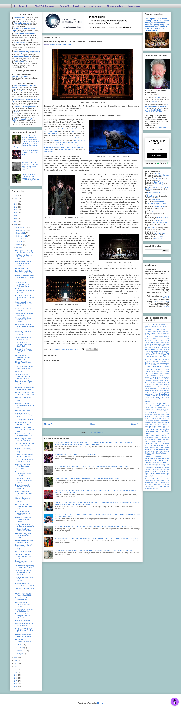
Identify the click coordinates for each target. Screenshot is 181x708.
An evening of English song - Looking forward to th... (24, 567)
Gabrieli (147, 390)
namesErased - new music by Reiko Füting (24, 541)
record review (158, 446)
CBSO (165, 356)
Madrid (146, 412)
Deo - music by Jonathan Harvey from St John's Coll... (23, 351)
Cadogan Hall (164, 355)
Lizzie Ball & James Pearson (156, 203)
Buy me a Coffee (160, 127)
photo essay (157, 439)
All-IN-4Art (156, 328)
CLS (151, 365)
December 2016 (21, 227)
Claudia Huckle (49, 147)
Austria (163, 329)
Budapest (166, 346)
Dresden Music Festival (159, 377)
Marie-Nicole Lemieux (75, 147)
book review (164, 340)
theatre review (150, 473)
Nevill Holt (166, 418)
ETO (163, 382)
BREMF (147, 342)
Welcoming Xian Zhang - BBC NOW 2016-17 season (23, 320)
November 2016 (21, 230)
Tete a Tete (163, 468)
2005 (16, 687)
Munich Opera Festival (151, 414)
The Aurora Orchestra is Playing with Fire (23, 338)
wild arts (161, 484)
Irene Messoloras (160, 173)
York (150, 488)
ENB (156, 380)
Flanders (152, 388)
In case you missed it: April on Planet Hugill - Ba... (24, 562)
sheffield (147, 456)
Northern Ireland (150, 426)
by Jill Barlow (158, 351)
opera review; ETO (156, 434)
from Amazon (156, 275)
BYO (152, 355)
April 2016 (19, 645)
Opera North (149, 432)
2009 (16, 675)
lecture (152, 405)
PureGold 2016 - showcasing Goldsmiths (24, 640)
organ (164, 434)
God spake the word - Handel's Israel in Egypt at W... (24, 415)
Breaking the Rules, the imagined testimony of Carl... (23, 399)
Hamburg (147, 400)
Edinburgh (153, 379)
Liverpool (157, 409)
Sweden (158, 466)
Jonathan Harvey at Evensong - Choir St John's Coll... (23, 344)
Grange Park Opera (153, 396)
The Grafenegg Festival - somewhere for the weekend (23, 572)
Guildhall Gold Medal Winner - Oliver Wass (23, 530)
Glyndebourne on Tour (151, 394)
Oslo (168, 434)
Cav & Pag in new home (23, 552)
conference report (150, 371)
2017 (16, 222)
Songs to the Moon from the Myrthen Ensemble (24, 444)
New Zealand (161, 420)
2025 (16, 198)
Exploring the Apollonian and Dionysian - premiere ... (24, 326)
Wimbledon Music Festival (153, 486)
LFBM (164, 407)
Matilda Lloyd (158, 238)
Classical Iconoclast (166, 297)
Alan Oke (71, 143)
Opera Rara (159, 432)
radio (160, 444)
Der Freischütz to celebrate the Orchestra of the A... (24, 251)
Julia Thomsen (159, 182)
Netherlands (158, 418)
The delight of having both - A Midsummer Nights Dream (24, 579)
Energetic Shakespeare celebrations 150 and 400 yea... (24, 429)
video (167, 477)
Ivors (168, 402)
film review (163, 387)
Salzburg (147, 453)
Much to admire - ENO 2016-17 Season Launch (24, 584)
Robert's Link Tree (22, 6)
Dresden (147, 377)
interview (148, 402)
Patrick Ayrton (158, 221)
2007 (16, 681)
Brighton (153, 342)
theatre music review (163, 471)
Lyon (168, 411)
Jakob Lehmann (159, 233)
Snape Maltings (150, 458)
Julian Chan (156, 200)
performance (165, 438)
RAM (164, 444)
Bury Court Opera (150, 347)
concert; (167, 369)
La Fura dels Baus (51, 131)
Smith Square (165, 456)
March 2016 (20, 648)
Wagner (147, 479)
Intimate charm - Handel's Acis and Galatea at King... (23, 547)
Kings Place (161, 404)
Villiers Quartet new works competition (24, 314)
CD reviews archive (115, 6)
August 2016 (20, 239)
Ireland (155, 402)
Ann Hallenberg (162, 217)
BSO (162, 346)
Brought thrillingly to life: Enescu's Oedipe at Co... (24, 272)
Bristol (158, 342)
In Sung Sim (76, 145)
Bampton (147, 333)
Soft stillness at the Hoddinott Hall (21, 599)
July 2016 (19, 242)
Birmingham (149, 340)
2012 (16, 666)
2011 (16, 669)
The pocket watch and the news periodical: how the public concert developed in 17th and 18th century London (94, 550)
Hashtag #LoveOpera (22, 620)
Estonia (159, 382)
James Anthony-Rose (154, 212)
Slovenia (158, 456)
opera (167, 428)
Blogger (100, 703)
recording (166, 446)
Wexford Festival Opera (162, 482)
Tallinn (147, 467)
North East (148, 424)
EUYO (146, 384)
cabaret (157, 355)
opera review (66, 44)
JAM (146, 404)
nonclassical (161, 422)
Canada (154, 356)
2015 (16, 657)
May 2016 (19, 248)
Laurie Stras (151, 228)
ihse (168, 400)
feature (161, 384)
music (163, 414)
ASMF (158, 329)
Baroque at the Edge (163, 333)
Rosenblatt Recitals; (151, 449)
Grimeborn (165, 396)
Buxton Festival (161, 347)
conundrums (159, 371)
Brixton (152, 346)
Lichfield (147, 409)
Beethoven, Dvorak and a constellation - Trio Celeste (23, 519)
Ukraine (164, 475)
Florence (157, 388)
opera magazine (164, 430)
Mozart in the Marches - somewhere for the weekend (23, 513)
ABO (146, 326)
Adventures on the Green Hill (159, 326)
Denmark (160, 375)
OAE (150, 428)
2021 (16, 210)
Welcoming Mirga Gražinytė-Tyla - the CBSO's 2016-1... (22, 357)
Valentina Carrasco (75, 129)
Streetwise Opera (164, 464)
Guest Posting (155, 398)
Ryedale (147, 451)
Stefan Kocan (61, 147)
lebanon (147, 405)
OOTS (163, 428)
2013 (16, 663)
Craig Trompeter (152, 196)
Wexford (151, 482)
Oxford (147, 436)
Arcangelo (148, 329)
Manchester (153, 413)
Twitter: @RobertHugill (69, 6)
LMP (162, 409)
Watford (167, 479)
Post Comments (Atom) (97, 432)
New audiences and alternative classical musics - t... (22, 487)
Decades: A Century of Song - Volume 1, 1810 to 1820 (24, 393)
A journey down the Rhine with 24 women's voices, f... (24, 630)
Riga (160, 447)
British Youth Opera (151, 344)
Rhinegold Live (153, 447)
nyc (164, 426)
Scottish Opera (156, 455)
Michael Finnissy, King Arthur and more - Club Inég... (24, 450)
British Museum (165, 342)
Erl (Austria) (152, 382)
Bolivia (156, 340)
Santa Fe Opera (161, 453)
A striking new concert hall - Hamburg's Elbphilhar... (24, 455)
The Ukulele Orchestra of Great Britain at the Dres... (23, 257)
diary (167, 375)
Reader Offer (149, 446)
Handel (156, 400)
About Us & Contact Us (44, 6)
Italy (165, 402)
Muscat (159, 414)
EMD (153, 380)
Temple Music (153, 468)
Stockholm (148, 464)
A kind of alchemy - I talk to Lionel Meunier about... (24, 368)
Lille (152, 409)
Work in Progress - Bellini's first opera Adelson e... (24, 439)
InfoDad (166, 306)
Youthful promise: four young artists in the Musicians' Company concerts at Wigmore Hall (87, 478)
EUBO (167, 382)
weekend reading (155, 480)
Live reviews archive (92, 6)
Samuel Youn (54, 145)
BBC (152, 337)
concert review (153, 369)
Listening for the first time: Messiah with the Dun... (24, 435)
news (167, 420)
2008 (16, 678)
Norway (160, 426)
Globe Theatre (150, 392)
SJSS (152, 457)
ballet (150, 331)
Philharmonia (149, 439)
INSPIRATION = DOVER (23, 410)
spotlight (166, 462)
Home (93, 424)
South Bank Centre (161, 460)
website (147, 480)
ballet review (157, 331)
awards (167, 329)
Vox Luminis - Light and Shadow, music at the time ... (23, 480)
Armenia (153, 329)
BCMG (147, 338)
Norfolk (167, 422)
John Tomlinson (79, 140)
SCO (168, 453)
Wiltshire (167, 484)
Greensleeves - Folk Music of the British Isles (24, 610)
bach (146, 331)
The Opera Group (157, 469)
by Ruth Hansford (156, 353)
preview (149, 443)
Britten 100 (161, 344)
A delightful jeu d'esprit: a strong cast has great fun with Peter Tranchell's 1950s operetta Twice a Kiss (91, 466)
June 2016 (19, 245)
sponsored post (157, 462)
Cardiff (160, 356)
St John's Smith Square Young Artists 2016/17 (23, 594)
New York (154, 420)
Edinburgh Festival (163, 379)
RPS (160, 449)
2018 (16, 219)
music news (158, 416)
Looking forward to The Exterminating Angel (23, 635)
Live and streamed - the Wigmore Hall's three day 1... (24, 297)
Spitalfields (148, 462)
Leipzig (147, 407)
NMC (155, 422)
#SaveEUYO (19, 372)
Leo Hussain (48, 152)
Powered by (157, 163)
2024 (16, 201)
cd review (155, 359)
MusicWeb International (161, 301)
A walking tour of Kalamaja (24, 420)
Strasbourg (155, 464)
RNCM (167, 447)
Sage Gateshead (164, 451)
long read (155, 411)
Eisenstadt (148, 380)
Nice (152, 422)
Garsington (154, 390)
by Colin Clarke (161, 349)
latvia (168, 404)
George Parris (159, 201)
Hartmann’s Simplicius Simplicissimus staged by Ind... (24, 405)
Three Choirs (160, 473)
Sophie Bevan (49, 149)
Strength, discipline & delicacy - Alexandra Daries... (23, 500)
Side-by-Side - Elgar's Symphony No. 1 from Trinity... (23, 556)
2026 (16, 195)
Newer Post (49, 424)
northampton (166, 424)
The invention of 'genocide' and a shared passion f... (24, 525)
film (159, 387)
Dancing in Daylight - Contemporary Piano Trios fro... (23, 473)
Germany (166, 390)
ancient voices (164, 328)
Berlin (167, 338)
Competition (157, 367)
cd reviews (165, 359)
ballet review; (165, 331)
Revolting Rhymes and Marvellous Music (23, 465)
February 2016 (21, 651)
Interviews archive (135, 6)
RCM (167, 444)
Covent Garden (55, 44)
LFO (168, 407)
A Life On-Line (150, 324)
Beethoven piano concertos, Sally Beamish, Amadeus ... (24, 277)
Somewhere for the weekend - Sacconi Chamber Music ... (22, 376)
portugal (153, 441)
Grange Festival (164, 394)
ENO (146, 382)
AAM (167, 324)
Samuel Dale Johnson (66, 149)
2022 (16, 207)
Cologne (147, 366)
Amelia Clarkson (159, 207)
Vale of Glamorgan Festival (154, 477)
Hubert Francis (65, 145)
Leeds (157, 406)
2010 (16, 672)
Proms (156, 444)
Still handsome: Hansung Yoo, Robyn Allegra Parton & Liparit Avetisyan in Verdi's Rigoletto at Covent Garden (94, 526)
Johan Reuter (75, 138)
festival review (154, 387)
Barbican (154, 333)
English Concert (164, 381)
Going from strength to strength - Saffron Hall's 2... (24, 493)
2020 (16, 213)
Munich (167, 412)
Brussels (157, 346)
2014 (16, 660)
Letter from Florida (156, 407)
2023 (16, 204)
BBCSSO (166, 337)
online (159, 428)
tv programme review (155, 475)
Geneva (161, 390)
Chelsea (147, 361)
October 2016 (20, 233)
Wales (153, 479)
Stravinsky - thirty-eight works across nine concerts (23, 535)
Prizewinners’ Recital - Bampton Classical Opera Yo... (22, 615)
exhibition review (154, 384)
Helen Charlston (163, 175)
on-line (154, 428)
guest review (165, 398)
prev (168, 441)
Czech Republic (164, 373)
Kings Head (152, 404)
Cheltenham (155, 361)
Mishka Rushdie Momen (160, 222)
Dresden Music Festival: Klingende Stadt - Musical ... (23, 263)
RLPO (163, 447)
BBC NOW (159, 337)
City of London (160, 363)
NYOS (146, 428)
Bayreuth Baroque (155, 335)
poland (146, 441)
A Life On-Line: (160, 324)
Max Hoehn (157, 178)
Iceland (163, 400)
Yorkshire (155, 488)
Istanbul (160, 402)
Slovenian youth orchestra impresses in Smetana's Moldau (76, 454)
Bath (146, 335)
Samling (153, 453)
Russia (164, 449)
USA (168, 475)
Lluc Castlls (52, 133)
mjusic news (161, 412)
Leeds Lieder (165, 405)
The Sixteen (152, 471)
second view (165, 455)
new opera (148, 420)
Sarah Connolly (56, 140)
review (147, 447)
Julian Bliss (159, 236)
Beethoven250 (157, 338)
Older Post (136, 424)
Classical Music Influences (154, 112)
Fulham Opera (165, 388)
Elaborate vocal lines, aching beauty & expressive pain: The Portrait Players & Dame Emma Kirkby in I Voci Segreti (96, 538)
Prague (159, 441)
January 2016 (20, 654)
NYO (168, 426)
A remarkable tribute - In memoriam (23, 309)
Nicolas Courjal (61, 143)
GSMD (147, 398)
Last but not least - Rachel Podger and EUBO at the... (24, 383)
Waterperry (160, 479)
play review (165, 439)
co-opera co (161, 365)
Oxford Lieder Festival (157, 436)
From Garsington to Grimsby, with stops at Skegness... (23, 604)
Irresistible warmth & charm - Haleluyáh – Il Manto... (24, 388)
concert (167, 366)
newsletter (148, 422)
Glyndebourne (164, 392)
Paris (156, 437)
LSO (164, 411)
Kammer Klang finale (22, 268)
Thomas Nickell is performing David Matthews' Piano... (22, 284)
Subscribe (157, 156)
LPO (160, 411)
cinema (153, 363)
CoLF (167, 365)
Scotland (148, 455)
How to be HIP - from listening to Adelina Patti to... (24, 506)
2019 (16, 216)
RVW (167, 449)
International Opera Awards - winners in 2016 (24, 423)
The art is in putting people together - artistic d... (24, 460)
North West (157, 424)
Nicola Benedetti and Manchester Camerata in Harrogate (24, 290)
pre (164, 441)
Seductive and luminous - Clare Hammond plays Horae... (23, 304)
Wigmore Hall (151, 484)
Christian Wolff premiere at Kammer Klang (24, 624)
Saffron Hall (154, 451)
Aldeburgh (148, 328)
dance (146, 375)
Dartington (153, 375)
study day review (150, 466)
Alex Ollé (61, 129)
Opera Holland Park (151, 430)
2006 (16, 684)
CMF (154, 365)
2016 (16, 224)
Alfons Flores (75, 131)
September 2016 (21, 236)
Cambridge (148, 356)
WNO (163, 486)
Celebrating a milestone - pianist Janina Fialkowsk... (23, 333)
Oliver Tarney (158, 184)
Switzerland (165, 466)
